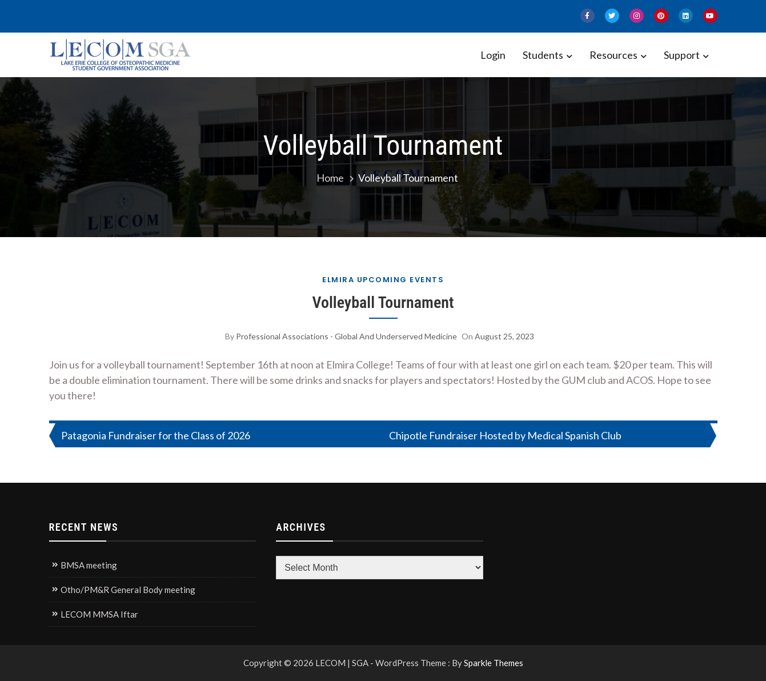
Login (493, 55)
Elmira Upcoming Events (383, 279)
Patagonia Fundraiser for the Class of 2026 (155, 435)
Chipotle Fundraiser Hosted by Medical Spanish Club (505, 435)
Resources (613, 55)
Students (543, 55)
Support (682, 55)
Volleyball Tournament (383, 302)
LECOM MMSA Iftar (99, 614)
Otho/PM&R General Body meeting (128, 589)
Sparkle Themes (493, 663)
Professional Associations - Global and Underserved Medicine (346, 336)
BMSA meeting (89, 565)
